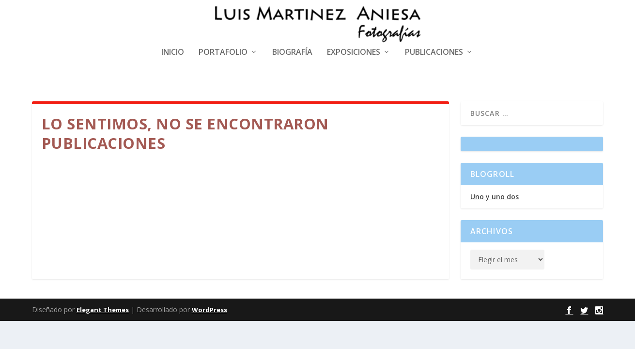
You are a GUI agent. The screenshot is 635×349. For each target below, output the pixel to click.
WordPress (209, 309)
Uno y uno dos (494, 196)
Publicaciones (434, 52)
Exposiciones (353, 52)
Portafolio (223, 52)
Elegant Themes (103, 309)
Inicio (172, 52)
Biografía (292, 52)
